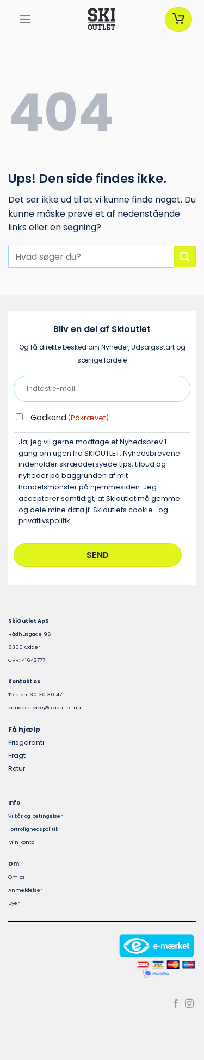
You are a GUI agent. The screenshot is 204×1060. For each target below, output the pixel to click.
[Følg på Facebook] (175, 1004)
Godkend (69, 417)
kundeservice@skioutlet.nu (44, 707)
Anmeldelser (25, 889)
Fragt (17, 755)
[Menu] (25, 18)
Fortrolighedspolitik (33, 828)
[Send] (185, 256)
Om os (16, 876)
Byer (14, 902)
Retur (16, 768)
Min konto (21, 841)
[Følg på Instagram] (189, 1004)
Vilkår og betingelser (35, 815)
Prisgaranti (26, 742)
